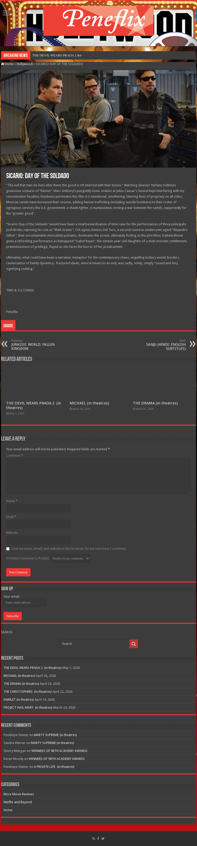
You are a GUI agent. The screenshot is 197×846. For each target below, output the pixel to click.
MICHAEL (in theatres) (89, 403)
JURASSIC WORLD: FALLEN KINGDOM (37, 345)
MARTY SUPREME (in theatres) (55, 735)
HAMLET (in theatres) (19, 699)
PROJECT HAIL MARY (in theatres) (28, 707)
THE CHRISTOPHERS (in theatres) (28, 692)
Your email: (12, 596)
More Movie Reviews (19, 794)
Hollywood (25, 64)
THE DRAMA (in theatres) (155, 403)
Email (11, 517)
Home (7, 64)
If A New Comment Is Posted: (48, 558)
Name (11, 501)
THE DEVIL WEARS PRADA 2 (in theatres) (33, 668)
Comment (14, 455)
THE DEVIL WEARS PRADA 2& (55, 55)
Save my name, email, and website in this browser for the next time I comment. (68, 549)
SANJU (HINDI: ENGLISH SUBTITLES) (159, 345)
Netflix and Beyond (18, 802)
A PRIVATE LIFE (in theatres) (54, 767)
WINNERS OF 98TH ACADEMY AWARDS (59, 751)
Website (12, 533)
